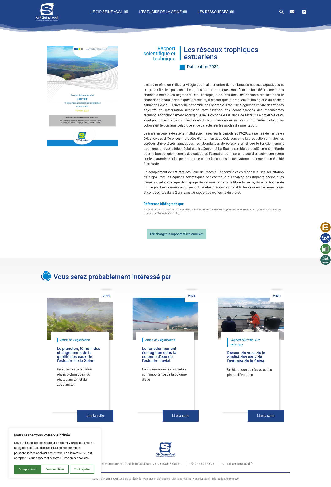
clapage (192, 182)
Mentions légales (181, 478)
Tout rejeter (55, 469)
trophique (151, 149)
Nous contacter (201, 478)
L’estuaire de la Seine (160, 12)
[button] (281, 12)
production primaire (263, 138)
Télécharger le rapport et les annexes (176, 234)
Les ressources (215, 12)
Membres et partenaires (156, 478)
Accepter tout (82, 469)
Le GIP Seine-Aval (105, 12)
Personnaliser (27, 469)
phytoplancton (68, 379)
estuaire (152, 85)
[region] (54, 454)
